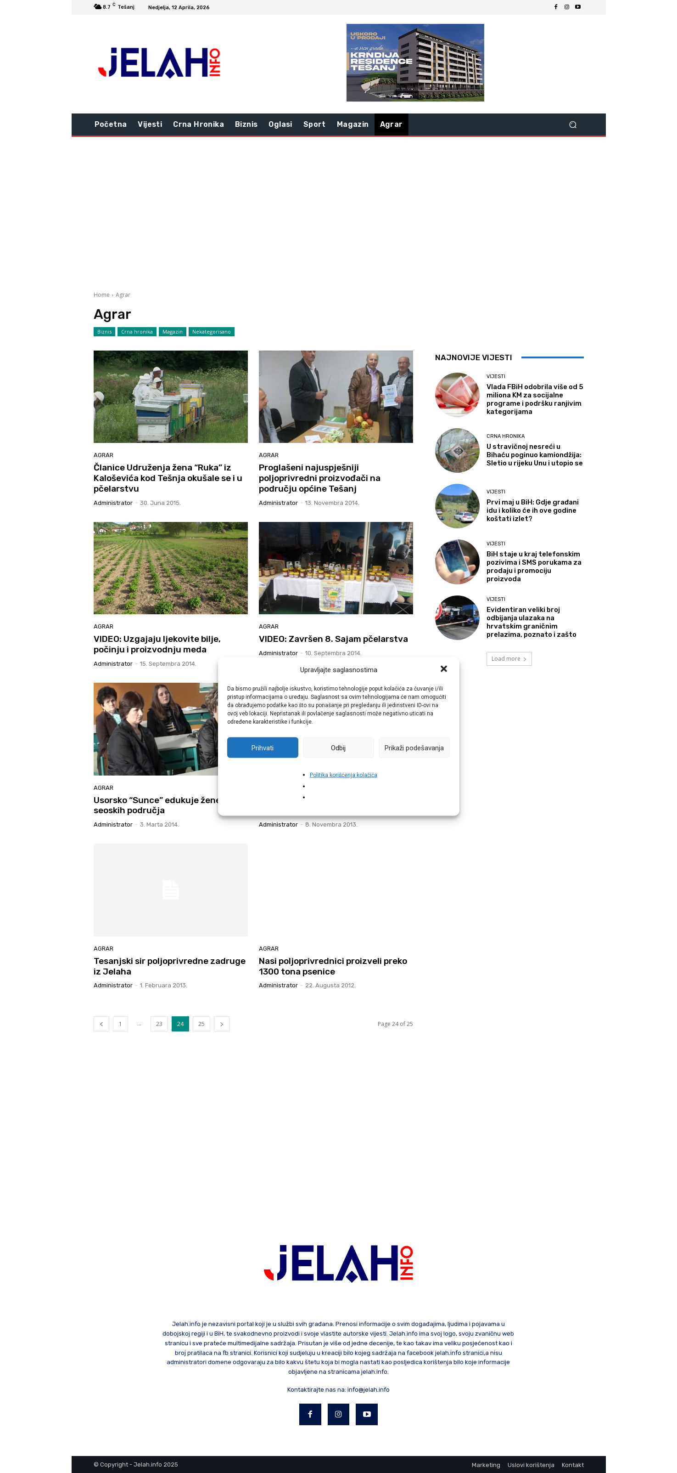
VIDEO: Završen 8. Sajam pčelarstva (333, 639)
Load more (509, 659)
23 (159, 1024)
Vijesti (496, 376)
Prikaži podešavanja (414, 747)
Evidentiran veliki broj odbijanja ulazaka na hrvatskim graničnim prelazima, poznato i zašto (531, 622)
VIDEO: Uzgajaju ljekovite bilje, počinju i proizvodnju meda (157, 644)
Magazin (172, 331)
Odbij (338, 747)
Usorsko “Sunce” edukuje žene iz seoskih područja (162, 805)
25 (201, 1024)
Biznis (104, 331)
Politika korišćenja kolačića (343, 775)
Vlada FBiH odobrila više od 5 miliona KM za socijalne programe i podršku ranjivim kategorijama (535, 399)
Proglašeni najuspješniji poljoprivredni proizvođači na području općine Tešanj (319, 478)
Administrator (113, 502)
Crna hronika (137, 331)
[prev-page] (101, 1023)
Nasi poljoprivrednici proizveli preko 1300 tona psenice (333, 966)
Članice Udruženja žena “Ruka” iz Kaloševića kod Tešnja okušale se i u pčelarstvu (168, 478)
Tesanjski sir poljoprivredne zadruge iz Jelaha (170, 966)
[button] (444, 669)
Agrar (103, 455)
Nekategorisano (212, 331)
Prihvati (263, 747)
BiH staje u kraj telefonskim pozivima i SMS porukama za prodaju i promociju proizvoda (534, 566)
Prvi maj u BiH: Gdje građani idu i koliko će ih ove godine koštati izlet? (533, 510)
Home (102, 295)
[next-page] (221, 1023)
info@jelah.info (368, 1389)
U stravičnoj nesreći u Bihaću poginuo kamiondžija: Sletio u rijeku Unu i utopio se (535, 454)
